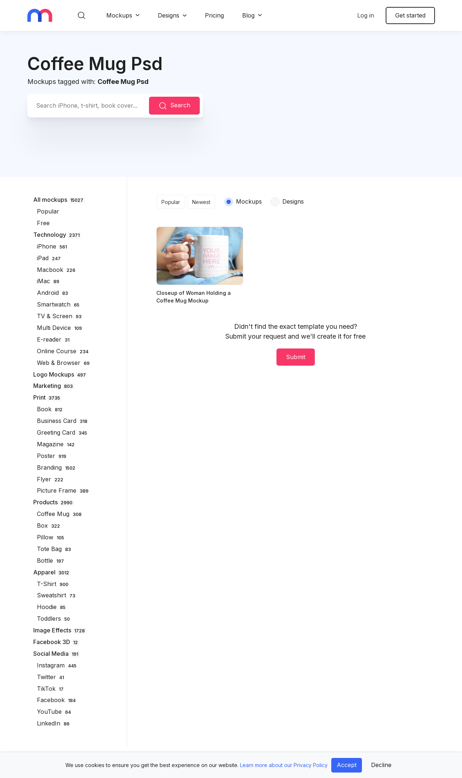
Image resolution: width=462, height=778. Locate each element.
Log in (365, 15)
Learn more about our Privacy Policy (284, 765)
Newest (201, 202)
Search (174, 105)
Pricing (214, 15)
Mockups (119, 15)
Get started (410, 15)
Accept (346, 765)
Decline (381, 765)
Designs (168, 15)
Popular (170, 202)
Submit (295, 357)
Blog (248, 15)
